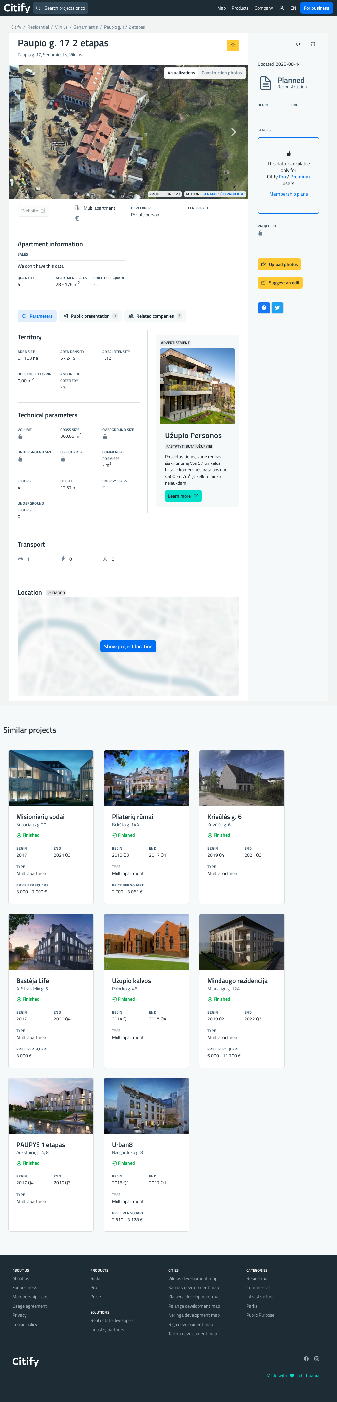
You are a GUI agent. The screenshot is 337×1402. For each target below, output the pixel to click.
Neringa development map (194, 1314)
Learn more (183, 495)
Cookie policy (25, 1324)
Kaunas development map (193, 1287)
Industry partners (107, 1329)
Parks (252, 1305)
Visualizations (181, 72)
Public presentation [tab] (90, 315)
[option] (128, 132)
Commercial (258, 1287)
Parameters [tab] (37, 315)
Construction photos (222, 72)
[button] (26, 132)
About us (21, 1278)
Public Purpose (260, 1314)
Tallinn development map (192, 1333)
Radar (96, 1278)
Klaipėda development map (194, 1296)
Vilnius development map (192, 1278)
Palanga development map (194, 1305)
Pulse (96, 1296)
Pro (94, 1287)
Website (33, 210)
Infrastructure (259, 1296)
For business (316, 7)
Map (221, 7)
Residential (257, 1278)
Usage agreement (30, 1305)
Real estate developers (113, 1320)
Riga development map (190, 1324)
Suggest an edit (280, 282)
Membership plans (288, 194)
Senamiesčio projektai (224, 194)
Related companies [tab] (155, 315)
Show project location (128, 646)
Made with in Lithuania (293, 1375)
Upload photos (279, 264)
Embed (56, 593)
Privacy (20, 1314)
